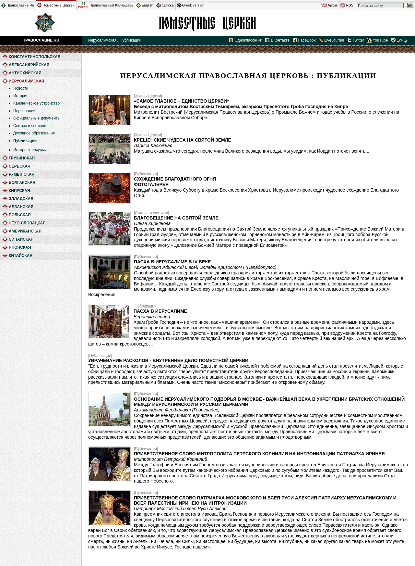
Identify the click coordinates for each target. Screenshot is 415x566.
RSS (349, 5)
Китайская (20, 255)
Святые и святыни (29, 125)
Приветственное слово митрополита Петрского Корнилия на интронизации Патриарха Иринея (259, 453)
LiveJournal (334, 40)
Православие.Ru (20, 5)
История (21, 96)
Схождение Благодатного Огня (175, 179)
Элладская (21, 198)
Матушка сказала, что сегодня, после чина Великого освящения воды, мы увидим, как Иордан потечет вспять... (251, 151)
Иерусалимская (207, 23)
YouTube (380, 40)
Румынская (21, 174)
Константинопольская (34, 57)
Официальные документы (36, 118)
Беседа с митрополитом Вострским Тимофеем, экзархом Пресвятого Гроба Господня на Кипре (241, 106)
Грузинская (22, 158)
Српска (168, 5)
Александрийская (29, 65)
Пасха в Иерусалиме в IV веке (172, 261)
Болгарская (22, 182)
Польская (20, 215)
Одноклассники (248, 40)
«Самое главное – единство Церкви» (182, 101)
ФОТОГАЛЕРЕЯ (151, 184)
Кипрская (19, 190)
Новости (20, 88)
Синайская (21, 239)
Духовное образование (34, 133)
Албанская (21, 207)
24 (83, 5)
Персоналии (24, 110)
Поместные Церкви (58, 5)
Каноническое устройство (36, 103)
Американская (25, 231)
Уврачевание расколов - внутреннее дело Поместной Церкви (168, 360)
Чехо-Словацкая (27, 223)
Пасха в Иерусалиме (160, 311)
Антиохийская (25, 73)
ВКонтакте (280, 40)
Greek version (193, 5)
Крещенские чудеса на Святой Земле (182, 140)
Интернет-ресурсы (30, 149)
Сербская (19, 166)
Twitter (358, 40)
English (147, 5)
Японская (20, 247)
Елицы (403, 40)
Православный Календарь (111, 5)
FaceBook (307, 40)
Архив (333, 5)
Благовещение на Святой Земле (176, 217)
